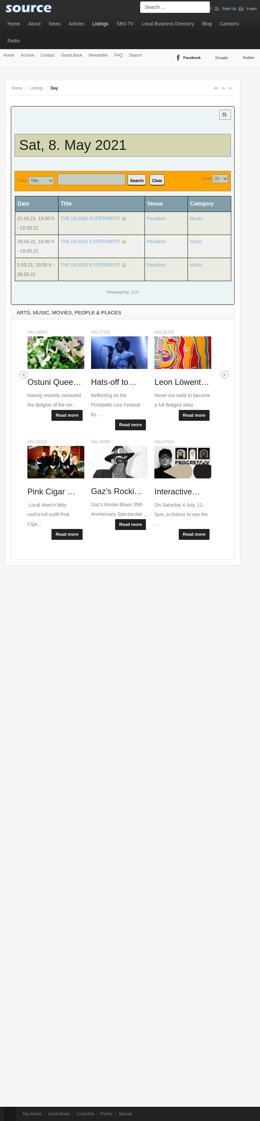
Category (202, 203)
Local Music (59, 1114)
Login (251, 8)
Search (135, 55)
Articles (76, 23)
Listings (100, 23)
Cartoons (229, 23)
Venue (155, 203)
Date (25, 203)
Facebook (192, 58)
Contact (48, 55)
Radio (13, 40)
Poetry (106, 1114)
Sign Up (229, 8)
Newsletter (98, 55)
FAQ (118, 55)
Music (196, 218)
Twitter (249, 58)
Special (125, 1114)
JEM (134, 292)
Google (221, 58)
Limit (206, 178)
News (55, 23)
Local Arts (85, 1114)
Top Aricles (32, 1114)
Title (66, 203)
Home (13, 23)
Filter (22, 180)
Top (9, 1114)
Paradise (156, 218)
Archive (27, 55)
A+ (216, 88)
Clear (157, 180)
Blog (207, 23)
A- (231, 88)
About (34, 23)
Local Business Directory (168, 23)
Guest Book (71, 55)
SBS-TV (125, 23)
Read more (67, 415)
